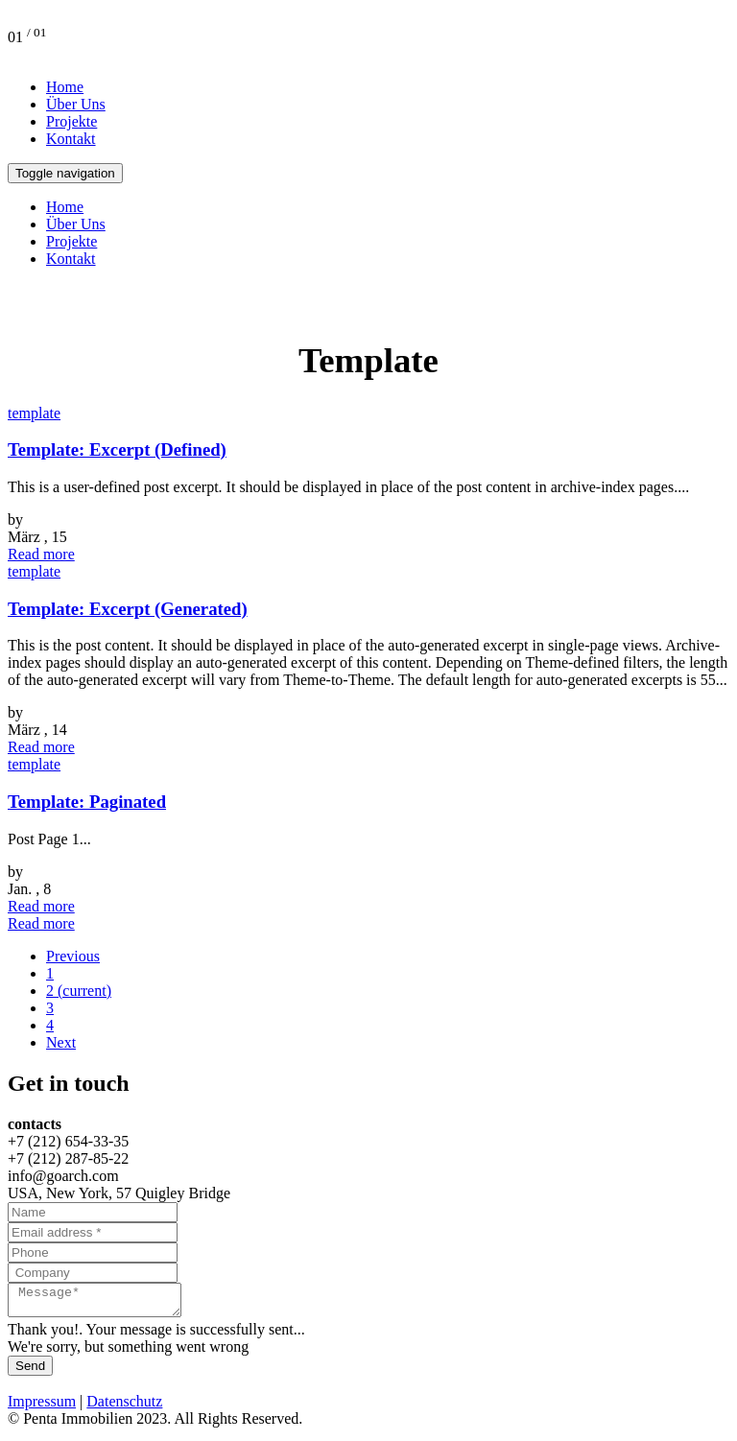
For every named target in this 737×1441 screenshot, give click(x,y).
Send (30, 1371)
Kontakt (71, 138)
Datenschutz (124, 1407)
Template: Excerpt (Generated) (128, 609)
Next (61, 1042)
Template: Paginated (87, 801)
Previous (73, 956)
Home (64, 87)
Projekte (71, 121)
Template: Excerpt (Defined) (117, 449)
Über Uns (76, 104)
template (34, 413)
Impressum (42, 1407)
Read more (41, 554)
